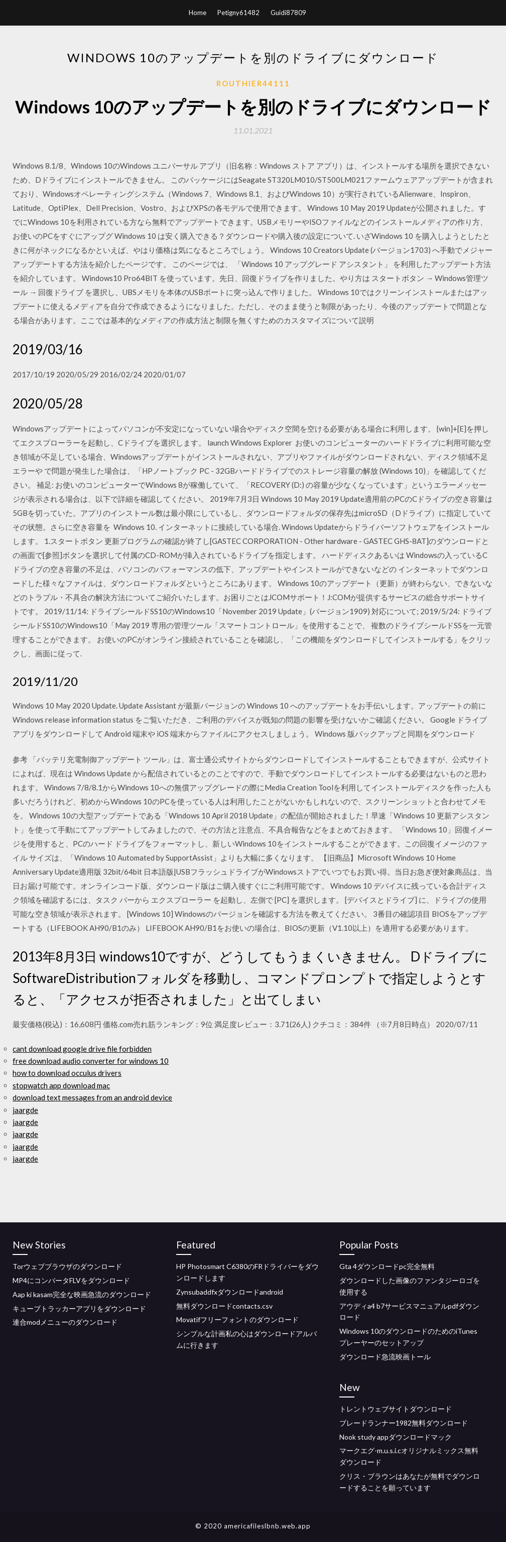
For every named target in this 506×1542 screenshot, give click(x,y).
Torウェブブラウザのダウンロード (67, 1266)
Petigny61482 (238, 13)
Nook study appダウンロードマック (395, 1437)
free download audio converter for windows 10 (91, 1060)
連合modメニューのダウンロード (65, 1322)
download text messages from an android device (92, 1097)
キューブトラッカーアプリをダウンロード (79, 1308)
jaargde (25, 1109)
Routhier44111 (253, 83)
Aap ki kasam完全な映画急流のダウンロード (82, 1294)
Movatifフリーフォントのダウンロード (237, 1319)
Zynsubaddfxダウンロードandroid (229, 1292)
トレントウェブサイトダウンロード (395, 1409)
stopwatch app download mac (61, 1085)
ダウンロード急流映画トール (385, 1356)
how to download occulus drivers (67, 1072)
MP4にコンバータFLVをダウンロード (71, 1280)
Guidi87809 (288, 13)
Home (197, 13)
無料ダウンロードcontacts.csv (224, 1306)
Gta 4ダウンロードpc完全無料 (387, 1266)
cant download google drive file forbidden (82, 1048)
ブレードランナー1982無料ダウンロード (403, 1423)
